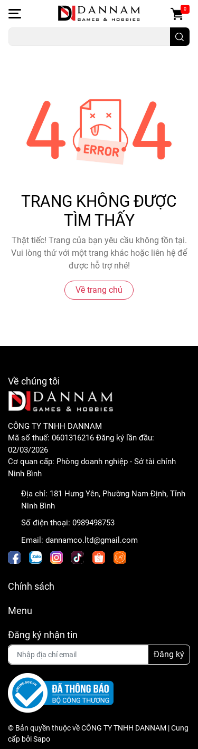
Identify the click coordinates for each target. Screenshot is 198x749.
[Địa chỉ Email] (99, 654)
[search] (180, 36)
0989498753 (93, 522)
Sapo (41, 739)
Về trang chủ (99, 290)
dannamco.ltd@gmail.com (91, 540)
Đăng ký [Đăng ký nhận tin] (169, 654)
